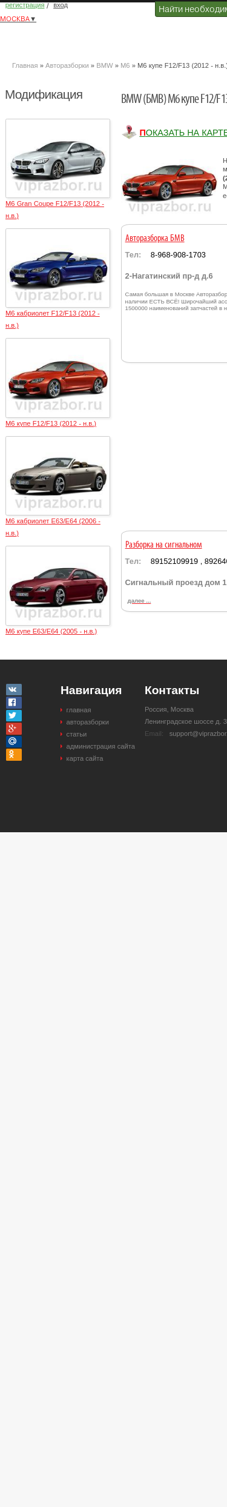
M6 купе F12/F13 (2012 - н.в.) (50, 423)
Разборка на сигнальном (163, 545)
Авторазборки (67, 65)
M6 (125, 65)
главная (79, 710)
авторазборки (88, 722)
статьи (77, 734)
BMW (104, 65)
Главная (25, 65)
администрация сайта (101, 746)
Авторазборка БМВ (155, 238)
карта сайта (85, 758)
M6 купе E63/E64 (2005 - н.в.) (51, 631)
